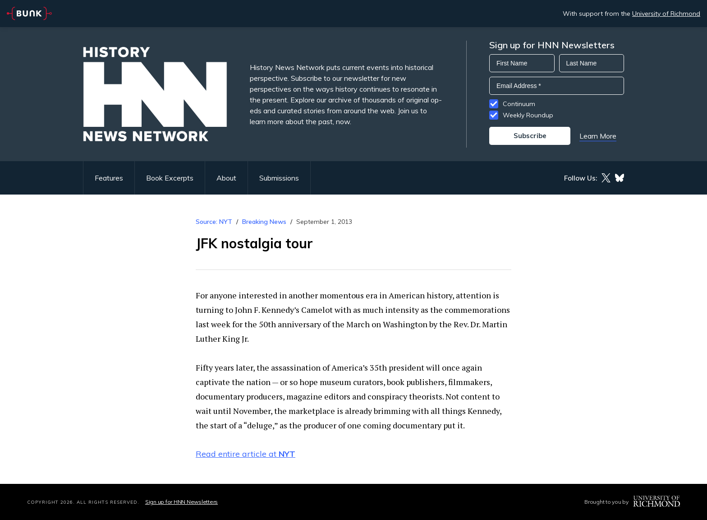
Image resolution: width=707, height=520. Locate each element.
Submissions (279, 177)
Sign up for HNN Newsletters (181, 501)
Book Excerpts (169, 177)
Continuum (519, 104)
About (226, 177)
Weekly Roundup (528, 115)
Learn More (597, 135)
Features (109, 177)
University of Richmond (666, 13)
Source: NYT (214, 222)
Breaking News (264, 222)
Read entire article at (245, 454)
